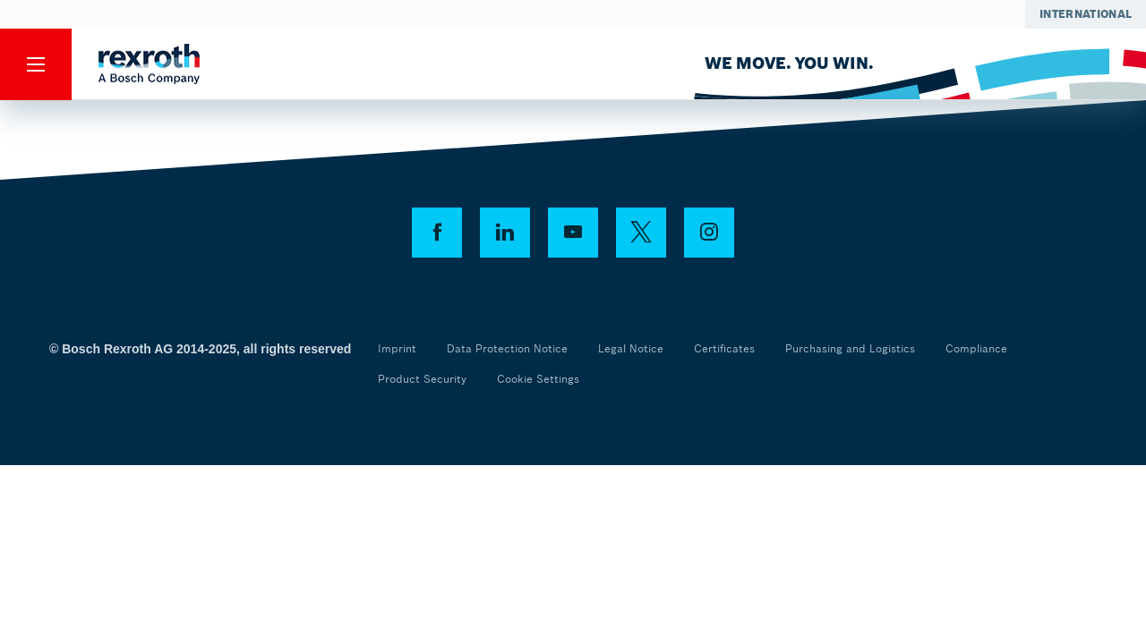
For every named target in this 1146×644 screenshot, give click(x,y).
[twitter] (641, 233)
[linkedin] (505, 233)
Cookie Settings (538, 379)
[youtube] (573, 233)
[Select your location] (1085, 14)
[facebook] (437, 233)
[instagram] (709, 233)
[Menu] (36, 64)
